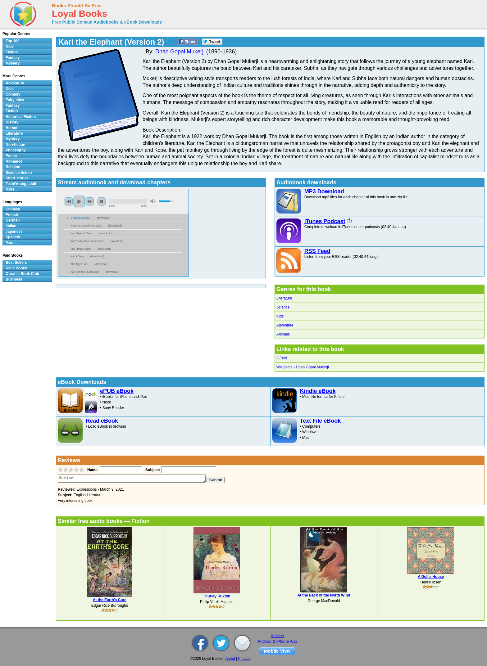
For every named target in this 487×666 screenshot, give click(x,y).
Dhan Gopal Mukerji (180, 51)
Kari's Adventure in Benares (87, 241)
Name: (92, 470)
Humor (12, 128)
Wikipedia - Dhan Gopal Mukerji (302, 367)
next (89, 201)
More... (12, 189)
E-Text (281, 358)
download (103, 217)
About (230, 658)
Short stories (17, 178)
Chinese (13, 209)
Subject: (152, 470)
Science (283, 307)
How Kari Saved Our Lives (86, 225)
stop (101, 201)
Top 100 (12, 41)
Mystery (13, 63)
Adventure (285, 325)
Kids (280, 316)
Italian (11, 226)
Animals (283, 334)
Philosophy (16, 150)
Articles (277, 635)
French (12, 215)
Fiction (12, 52)
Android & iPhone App (277, 641)
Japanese (14, 231)
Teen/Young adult (21, 184)
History (12, 122)
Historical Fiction (21, 117)
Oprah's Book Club (22, 274)
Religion (13, 167)
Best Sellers (16, 262)
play (79, 201)
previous (68, 201)
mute (153, 201)
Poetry (11, 156)
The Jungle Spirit (81, 248)
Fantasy (13, 58)
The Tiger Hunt (79, 264)
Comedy (13, 94)
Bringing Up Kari (80, 217)
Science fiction (19, 172)
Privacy (244, 658)
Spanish (13, 237)
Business (14, 279)
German (13, 220)
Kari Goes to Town (81, 233)
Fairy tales (15, 100)
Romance (14, 161)
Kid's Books (16, 268)
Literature (284, 298)
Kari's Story (77, 256)
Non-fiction (15, 144)
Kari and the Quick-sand (85, 271)
